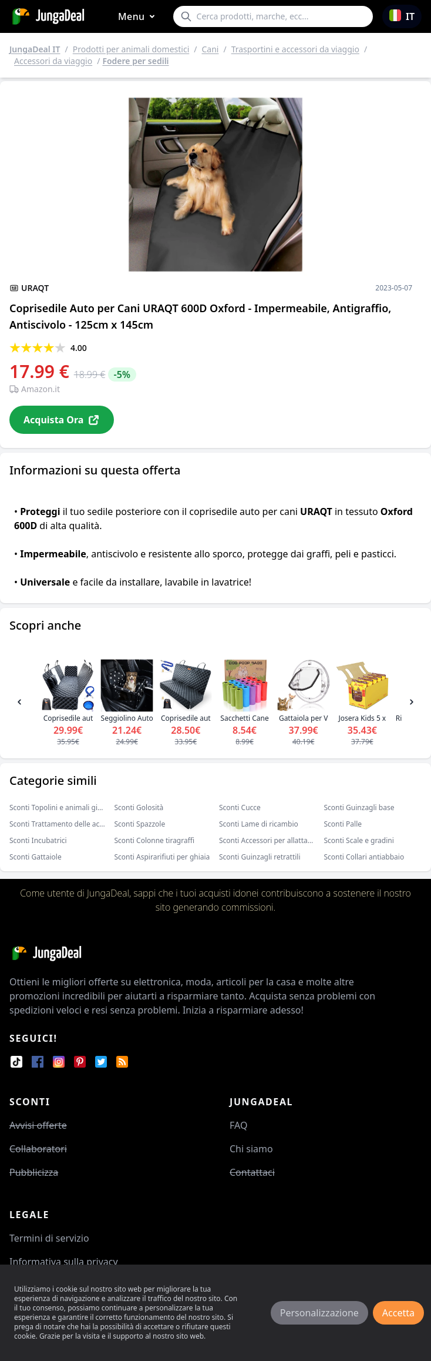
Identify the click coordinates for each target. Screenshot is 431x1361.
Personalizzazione (319, 1312)
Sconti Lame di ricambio (258, 824)
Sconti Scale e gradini (359, 840)
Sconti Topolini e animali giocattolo (66, 807)
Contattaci (252, 1172)
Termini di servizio (49, 1238)
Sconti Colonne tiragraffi (155, 840)
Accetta (398, 1312)
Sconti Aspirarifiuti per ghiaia (162, 857)
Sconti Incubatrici (38, 840)
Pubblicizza (33, 1172)
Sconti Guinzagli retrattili (260, 857)
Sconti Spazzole (140, 824)
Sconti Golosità (139, 807)
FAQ (238, 1125)
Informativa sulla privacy (63, 1261)
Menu (138, 16)
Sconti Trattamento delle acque (60, 824)
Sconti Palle (343, 824)
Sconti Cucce (240, 807)
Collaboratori (38, 1148)
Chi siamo (251, 1148)
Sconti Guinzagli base (359, 807)
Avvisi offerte (38, 1125)
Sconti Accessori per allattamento (274, 840)
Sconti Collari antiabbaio (364, 857)
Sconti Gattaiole (35, 857)
